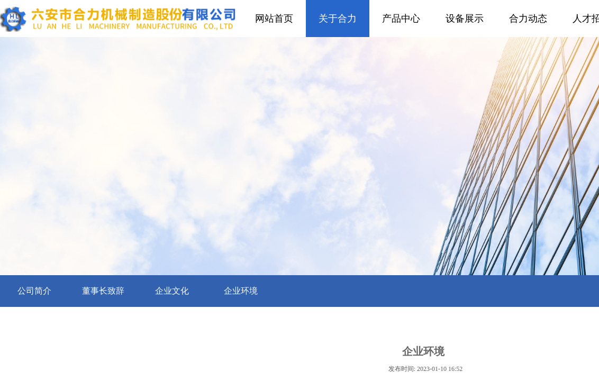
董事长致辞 (103, 290)
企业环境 (241, 290)
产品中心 (401, 18)
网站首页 (274, 18)
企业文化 (172, 290)
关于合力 (338, 18)
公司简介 (34, 290)
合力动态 (528, 18)
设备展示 (465, 18)
